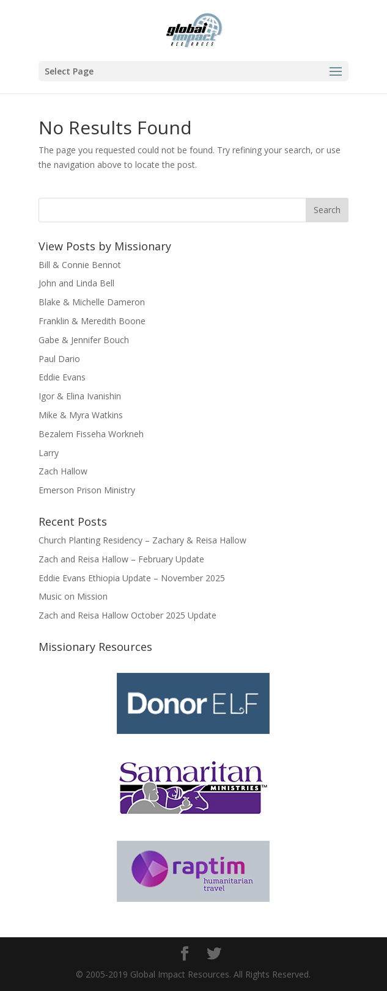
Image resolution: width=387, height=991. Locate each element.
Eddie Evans (62, 377)
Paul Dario (59, 359)
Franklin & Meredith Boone (92, 321)
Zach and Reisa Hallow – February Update (121, 559)
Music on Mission (73, 596)
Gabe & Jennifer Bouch (84, 340)
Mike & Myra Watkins (81, 415)
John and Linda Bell (76, 283)
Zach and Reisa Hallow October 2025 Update (127, 615)
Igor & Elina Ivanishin (80, 396)
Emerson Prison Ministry (87, 490)
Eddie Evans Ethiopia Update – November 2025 (132, 578)
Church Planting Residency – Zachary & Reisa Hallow (142, 540)
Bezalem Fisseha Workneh (91, 434)
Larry (49, 453)
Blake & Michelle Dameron (92, 302)
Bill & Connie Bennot (80, 264)
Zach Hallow (63, 471)
